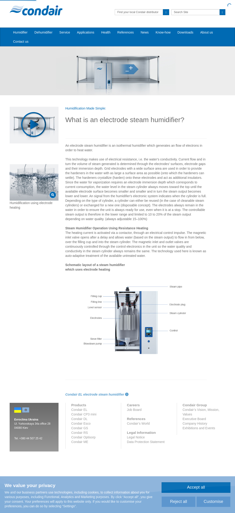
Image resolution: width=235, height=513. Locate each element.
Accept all (196, 487)
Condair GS (79, 428)
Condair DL (79, 419)
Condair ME (79, 442)
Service (64, 32)
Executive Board (194, 419)
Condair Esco (81, 423)
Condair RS (79, 433)
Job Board (134, 410)
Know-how (163, 32)
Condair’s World (138, 423)
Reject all (178, 501)
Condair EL (79, 410)
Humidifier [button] (20, 32)
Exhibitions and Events (199, 428)
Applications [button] (85, 32)
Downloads (185, 32)
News (145, 32)
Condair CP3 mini (84, 414)
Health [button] (105, 32)
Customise (213, 501)
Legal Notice (136, 437)
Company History (195, 423)
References (125, 32)
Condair (36, 10)
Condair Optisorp (83, 437)
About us (206, 32)
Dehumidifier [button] (43, 32)
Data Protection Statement (146, 442)
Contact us (20, 41)
